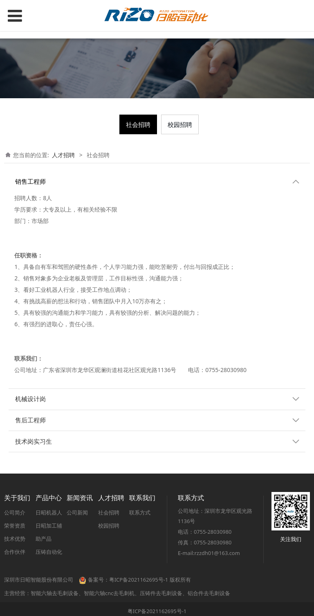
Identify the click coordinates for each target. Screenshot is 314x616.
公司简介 (14, 512)
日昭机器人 (49, 512)
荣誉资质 (14, 525)
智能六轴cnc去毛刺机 (109, 593)
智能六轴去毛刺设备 (54, 593)
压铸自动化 (49, 551)
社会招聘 (138, 124)
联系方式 (139, 512)
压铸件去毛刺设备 (161, 593)
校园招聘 (180, 124)
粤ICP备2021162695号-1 (157, 611)
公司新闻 (77, 512)
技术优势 (14, 538)
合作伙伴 (14, 551)
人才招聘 (63, 155)
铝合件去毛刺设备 (209, 593)
